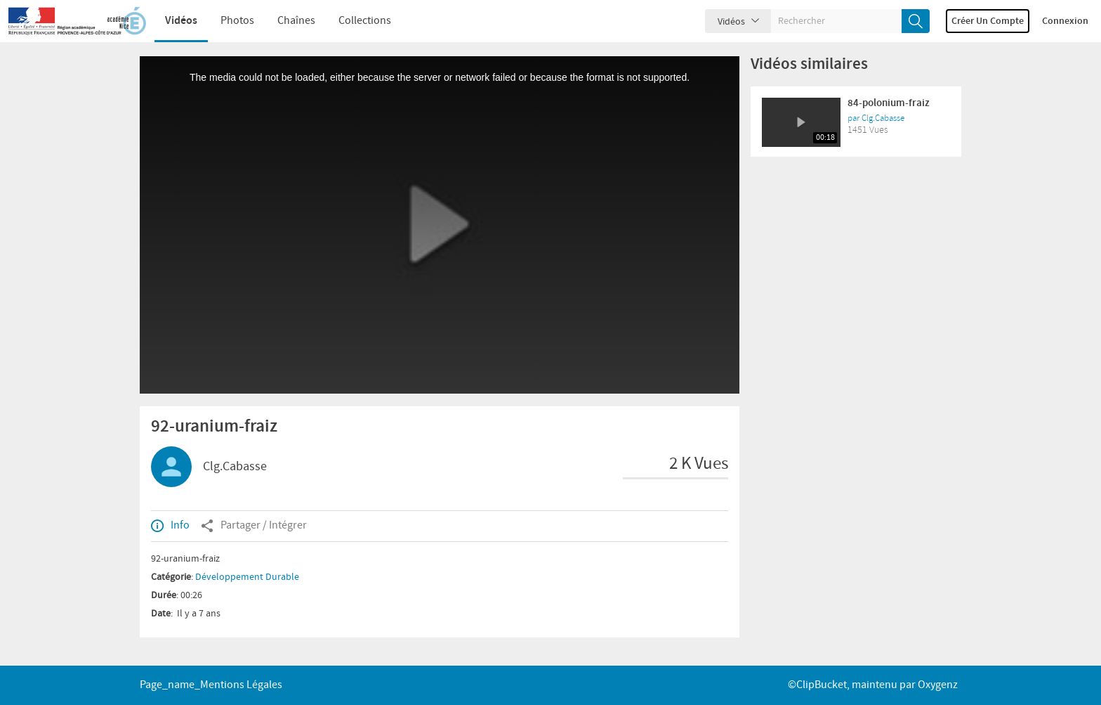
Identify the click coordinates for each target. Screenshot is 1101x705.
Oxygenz (938, 685)
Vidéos (181, 20)
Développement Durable (247, 577)
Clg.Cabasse (235, 466)
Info (170, 525)
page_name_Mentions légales (211, 685)
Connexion (1065, 21)
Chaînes (296, 20)
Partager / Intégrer (254, 525)
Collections (364, 20)
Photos (237, 20)
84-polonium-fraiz (889, 103)
